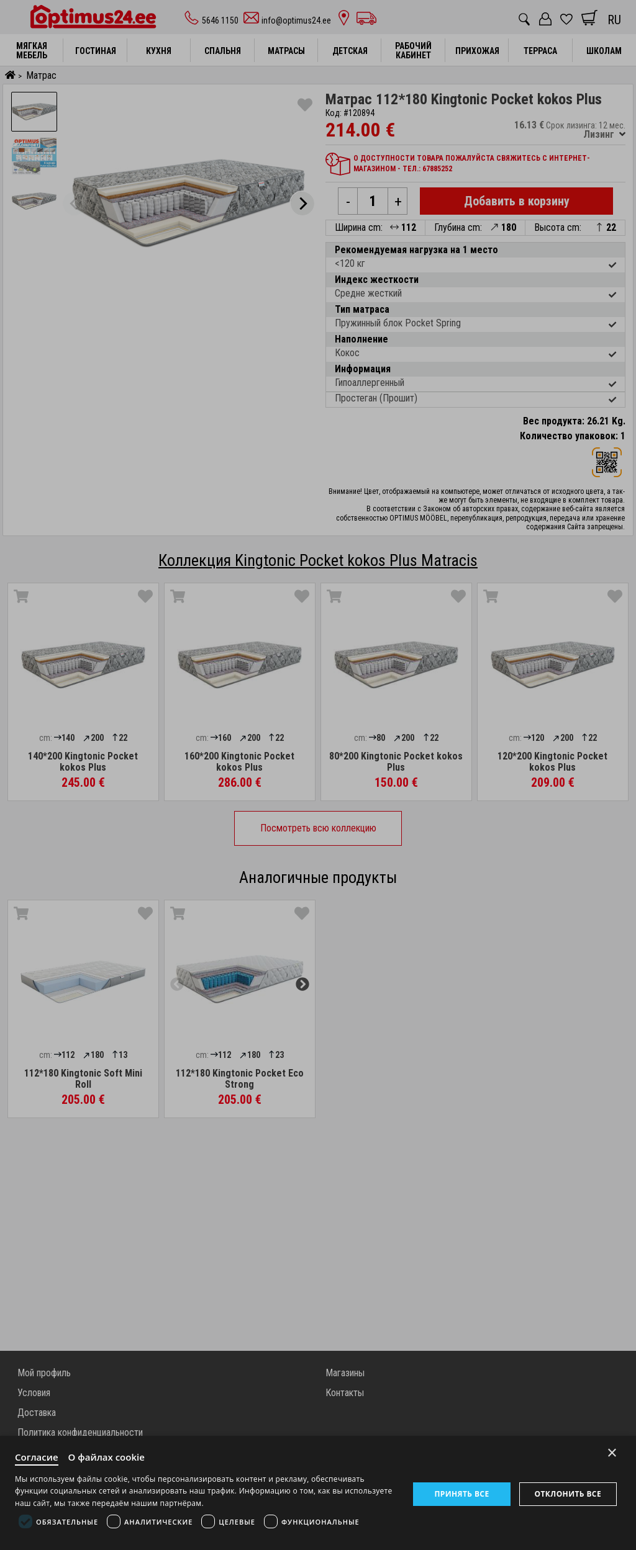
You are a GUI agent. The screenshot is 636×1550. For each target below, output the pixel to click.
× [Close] (612, 1453)
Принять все (461, 1494)
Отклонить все (568, 1494)
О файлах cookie (106, 1457)
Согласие (36, 1457)
